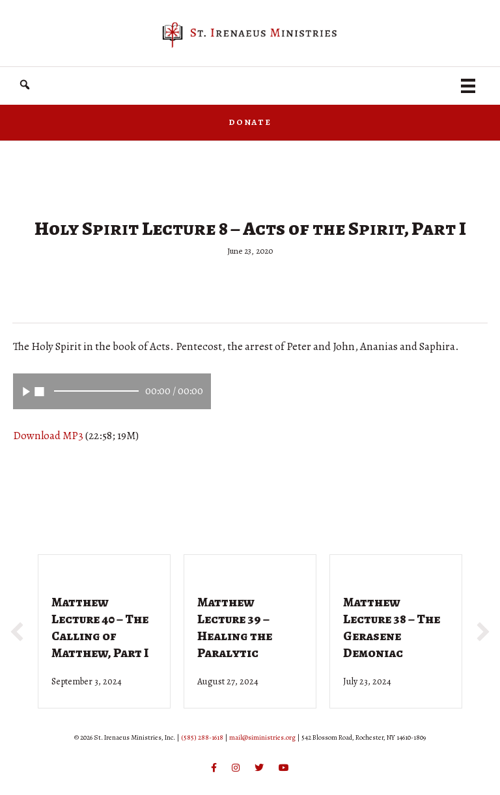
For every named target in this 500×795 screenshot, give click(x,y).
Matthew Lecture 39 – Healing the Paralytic (234, 627)
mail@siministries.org (262, 737)
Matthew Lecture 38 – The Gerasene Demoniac (391, 627)
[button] (25, 85)
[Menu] (468, 86)
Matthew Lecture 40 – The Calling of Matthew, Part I (99, 627)
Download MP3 (48, 435)
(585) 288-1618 (202, 737)
